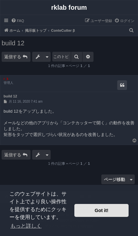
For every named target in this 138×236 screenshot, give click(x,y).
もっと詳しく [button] (26, 226)
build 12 (13, 43)
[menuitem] (17, 21)
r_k (6, 79)
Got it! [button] (101, 210)
